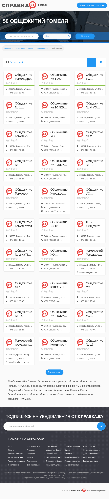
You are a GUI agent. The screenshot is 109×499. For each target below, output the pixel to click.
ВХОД (100, 5)
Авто (10, 448)
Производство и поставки (75, 459)
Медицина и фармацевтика (57, 452)
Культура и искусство (16, 455)
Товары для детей (53, 467)
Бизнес (67, 452)
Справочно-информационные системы (61, 463)
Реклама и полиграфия (74, 463)
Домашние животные (91, 455)
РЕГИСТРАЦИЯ (87, 5)
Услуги (11, 452)
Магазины (31, 452)
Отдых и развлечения (16, 459)
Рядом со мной (16, 64)
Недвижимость (52, 455)
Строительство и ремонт (37, 448)
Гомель (43, 5)
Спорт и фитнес (89, 448)
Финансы (68, 455)
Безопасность (13, 467)
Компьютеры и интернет (92, 463)
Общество (31, 455)
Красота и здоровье (72, 448)
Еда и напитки (51, 448)
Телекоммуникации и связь (75, 467)
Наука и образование (54, 459)
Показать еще (54, 374)
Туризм (30, 459)
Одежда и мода (89, 459)
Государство (32, 463)
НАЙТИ (86, 37)
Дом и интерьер (33, 467)
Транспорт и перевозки (17, 463)
